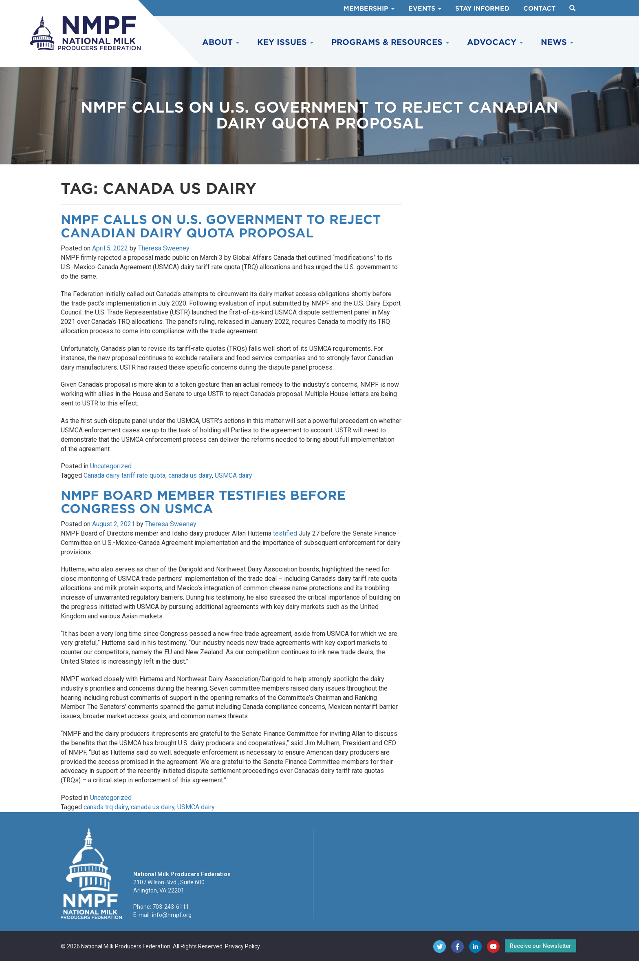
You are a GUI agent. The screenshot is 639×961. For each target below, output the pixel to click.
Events (424, 8)
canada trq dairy (106, 807)
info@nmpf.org (172, 915)
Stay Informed (482, 8)
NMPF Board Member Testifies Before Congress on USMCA (203, 502)
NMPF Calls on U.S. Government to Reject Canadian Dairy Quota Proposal (221, 226)
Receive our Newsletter (540, 946)
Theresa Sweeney (163, 248)
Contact (539, 8)
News (557, 42)
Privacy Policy (242, 946)
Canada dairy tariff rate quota (124, 475)
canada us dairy (190, 475)
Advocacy (495, 42)
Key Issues (285, 42)
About (220, 42)
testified (285, 533)
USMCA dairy (233, 475)
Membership (369, 8)
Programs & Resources (390, 42)
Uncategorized (111, 466)
